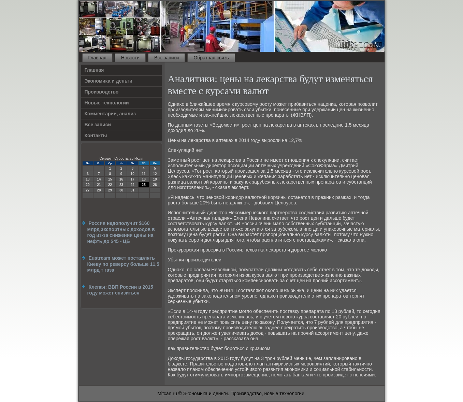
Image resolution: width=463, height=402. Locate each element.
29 (110, 190)
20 (87, 185)
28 (99, 190)
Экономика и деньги (108, 81)
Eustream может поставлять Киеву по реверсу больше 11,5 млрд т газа (123, 264)
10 (132, 174)
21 (99, 185)
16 (121, 179)
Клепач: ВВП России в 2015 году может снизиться (120, 290)
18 (144, 179)
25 (144, 185)
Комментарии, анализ (110, 113)
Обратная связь (211, 57)
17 (132, 179)
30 (121, 190)
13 (87, 179)
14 (99, 179)
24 (132, 185)
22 (110, 185)
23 (121, 185)
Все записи (166, 57)
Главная (97, 57)
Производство (102, 92)
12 (155, 174)
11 (144, 174)
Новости (130, 57)
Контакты (96, 135)
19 (155, 179)
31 (132, 190)
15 (110, 179)
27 (87, 190)
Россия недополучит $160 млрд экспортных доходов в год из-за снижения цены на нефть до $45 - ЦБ (121, 232)
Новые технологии (107, 102)
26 (155, 185)
